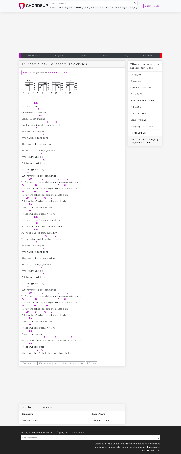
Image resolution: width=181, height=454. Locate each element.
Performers (34, 55)
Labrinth (56, 72)
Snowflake (136, 81)
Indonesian (47, 432)
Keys (105, 55)
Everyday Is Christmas (142, 126)
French (80, 432)
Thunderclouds (29, 420)
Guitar (148, 6)
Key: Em (27, 72)
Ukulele (157, 6)
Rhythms (60, 55)
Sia (49, 72)
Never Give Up (138, 132)
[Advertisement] (90, 33)
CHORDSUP (33, 6)
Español (70, 432)
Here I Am (135, 74)
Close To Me (136, 94)
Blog (125, 55)
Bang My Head (138, 119)
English (36, 432)
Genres (84, 55)
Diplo (65, 72)
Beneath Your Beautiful (142, 100)
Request (147, 55)
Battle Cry (135, 107)
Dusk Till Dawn (138, 113)
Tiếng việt (60, 432)
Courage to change (140, 87)
